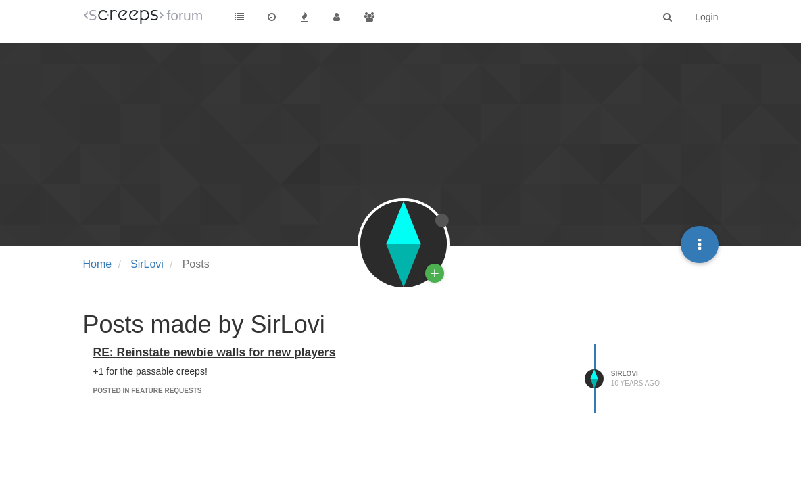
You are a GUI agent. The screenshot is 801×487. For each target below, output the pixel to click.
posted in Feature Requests (147, 390)
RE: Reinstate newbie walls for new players (214, 352)
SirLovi (624, 373)
